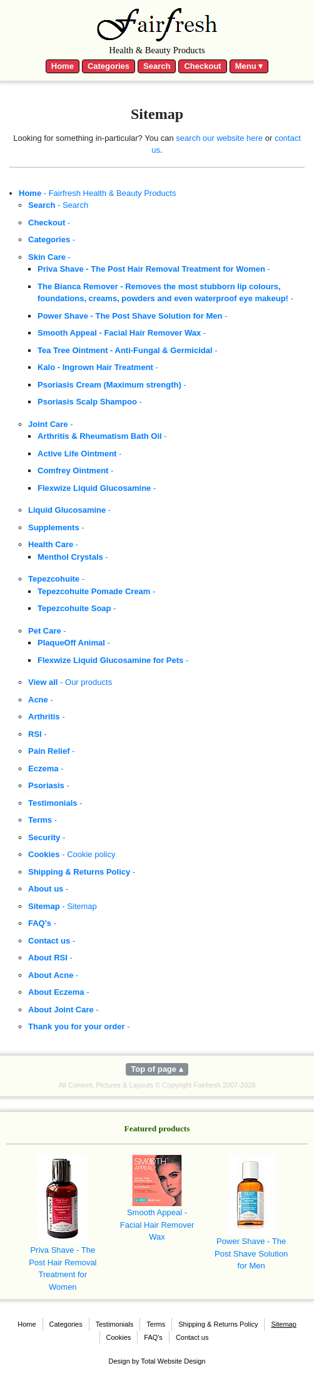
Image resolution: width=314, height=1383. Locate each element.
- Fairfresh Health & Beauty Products (97, 193)
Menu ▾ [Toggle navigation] (249, 66)
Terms (155, 1324)
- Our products (70, 682)
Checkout (202, 66)
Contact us (192, 1337)
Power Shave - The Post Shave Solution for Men (251, 1212)
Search (156, 66)
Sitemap (283, 1324)
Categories (108, 66)
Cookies (118, 1337)
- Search (58, 205)
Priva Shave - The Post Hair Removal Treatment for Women (62, 1223)
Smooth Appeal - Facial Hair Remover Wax (157, 1198)
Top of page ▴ (157, 1069)
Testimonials (115, 1324)
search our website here (219, 138)
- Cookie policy (71, 854)
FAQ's (153, 1337)
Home (62, 66)
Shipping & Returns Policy (218, 1324)
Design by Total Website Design (157, 1361)
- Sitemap (62, 906)
